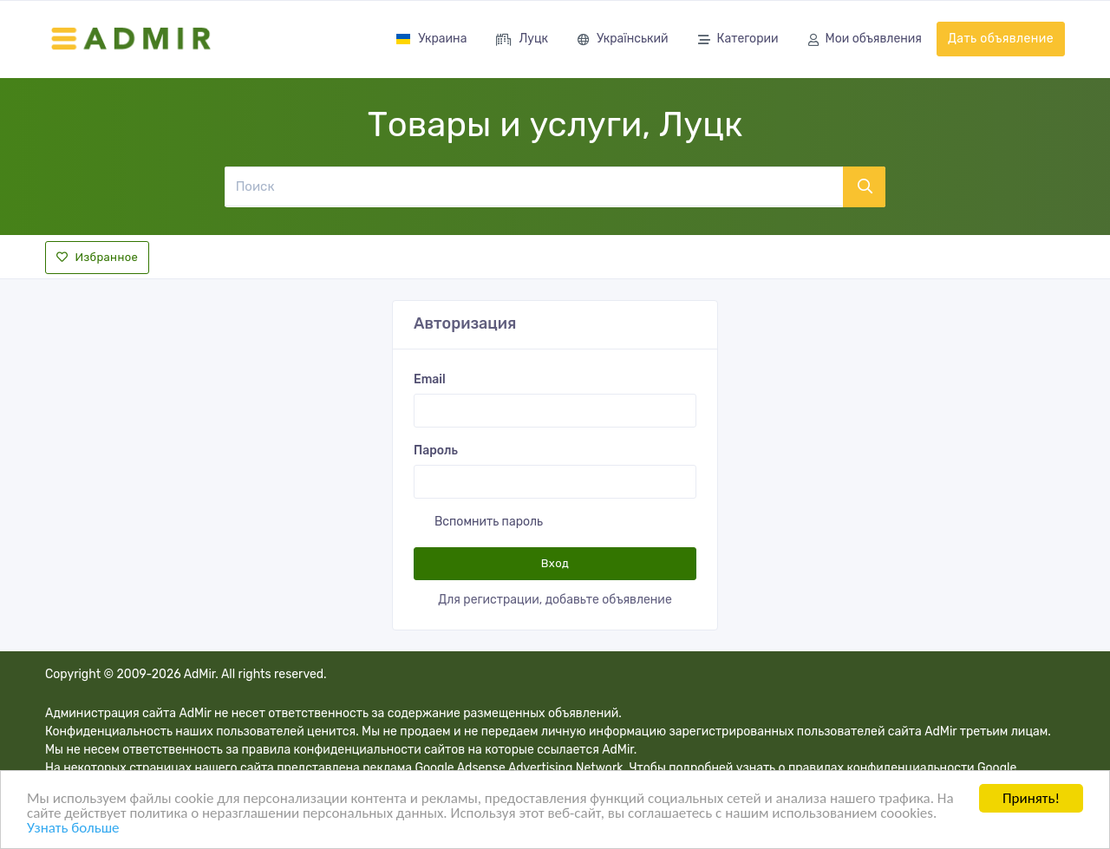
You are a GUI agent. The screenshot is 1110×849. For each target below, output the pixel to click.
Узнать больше (73, 829)
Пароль (436, 450)
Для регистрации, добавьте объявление (555, 599)
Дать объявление (1001, 38)
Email (430, 379)
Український (623, 40)
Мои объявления (865, 40)
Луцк (522, 40)
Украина (431, 38)
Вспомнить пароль (488, 521)
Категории (738, 40)
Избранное (97, 257)
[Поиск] (533, 186)
